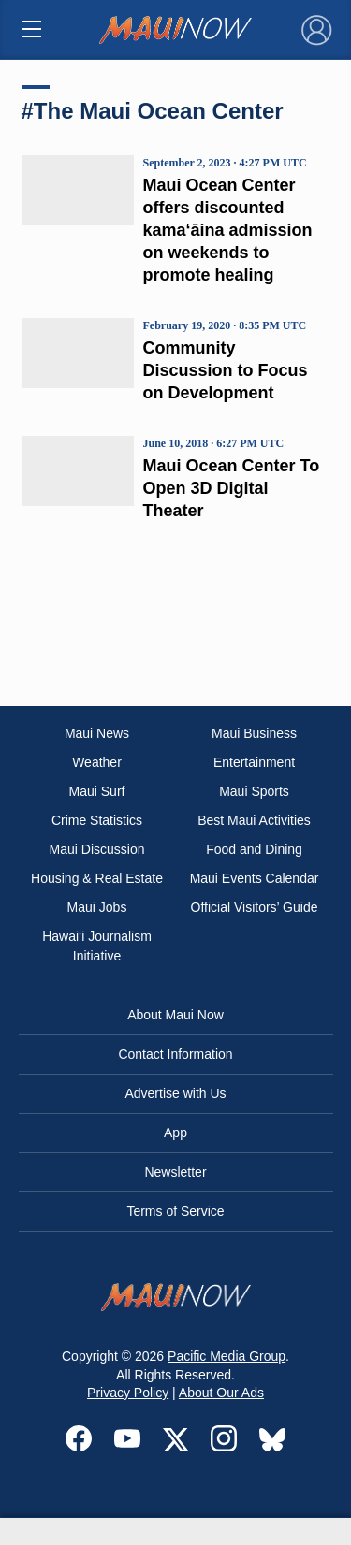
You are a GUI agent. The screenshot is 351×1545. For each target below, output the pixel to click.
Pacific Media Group (226, 1356)
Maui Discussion (97, 849)
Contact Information (175, 1054)
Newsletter (175, 1171)
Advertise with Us (175, 1093)
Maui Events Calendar (254, 878)
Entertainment (254, 762)
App (175, 1132)
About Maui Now (175, 1014)
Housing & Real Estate (97, 878)
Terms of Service (175, 1211)
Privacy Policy (127, 1392)
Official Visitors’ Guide (254, 907)
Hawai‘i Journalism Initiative (97, 946)
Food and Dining (254, 849)
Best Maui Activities (254, 820)
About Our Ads (221, 1392)
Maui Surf (97, 791)
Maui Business (254, 733)
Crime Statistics (96, 820)
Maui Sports (254, 791)
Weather (97, 762)
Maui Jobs (97, 907)
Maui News (97, 733)
